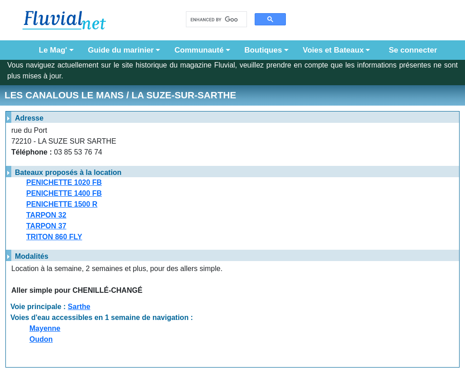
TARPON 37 (46, 226)
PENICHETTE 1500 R (61, 204)
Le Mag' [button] (53, 50)
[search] (214, 19)
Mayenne (44, 328)
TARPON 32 (46, 215)
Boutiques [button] (263, 50)
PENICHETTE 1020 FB (64, 182)
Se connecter (410, 50)
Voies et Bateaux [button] (333, 50)
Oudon (41, 339)
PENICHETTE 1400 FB (64, 193)
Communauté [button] (199, 50)
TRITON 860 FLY (54, 237)
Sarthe (79, 306)
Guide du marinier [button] (120, 50)
